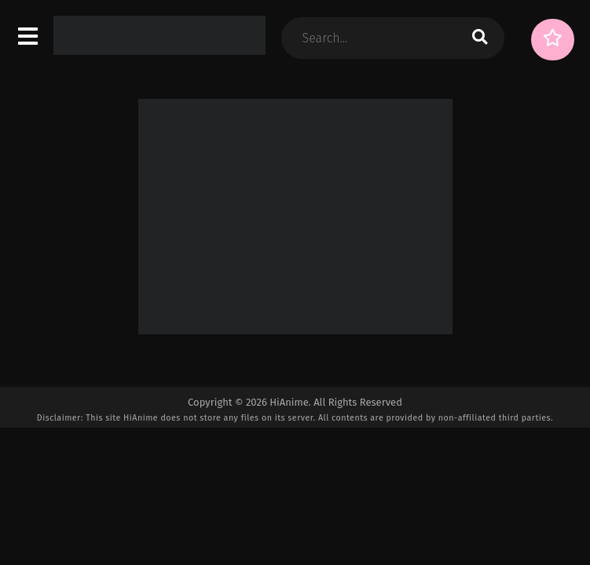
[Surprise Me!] (552, 39)
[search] (480, 38)
